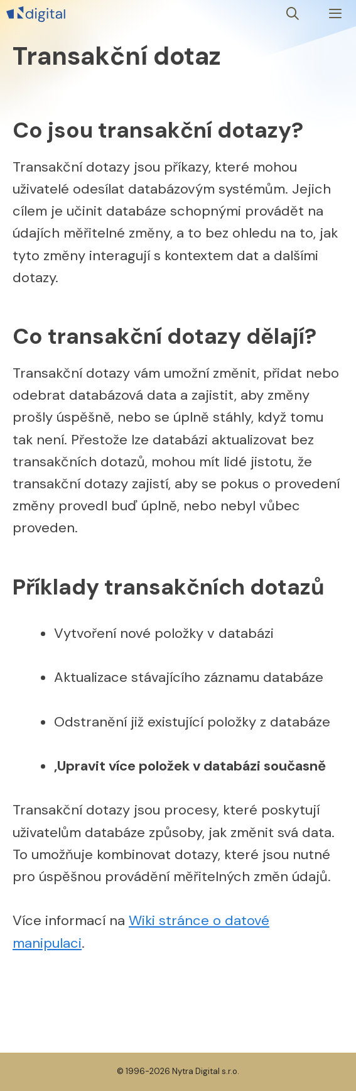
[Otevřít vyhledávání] (293, 14)
